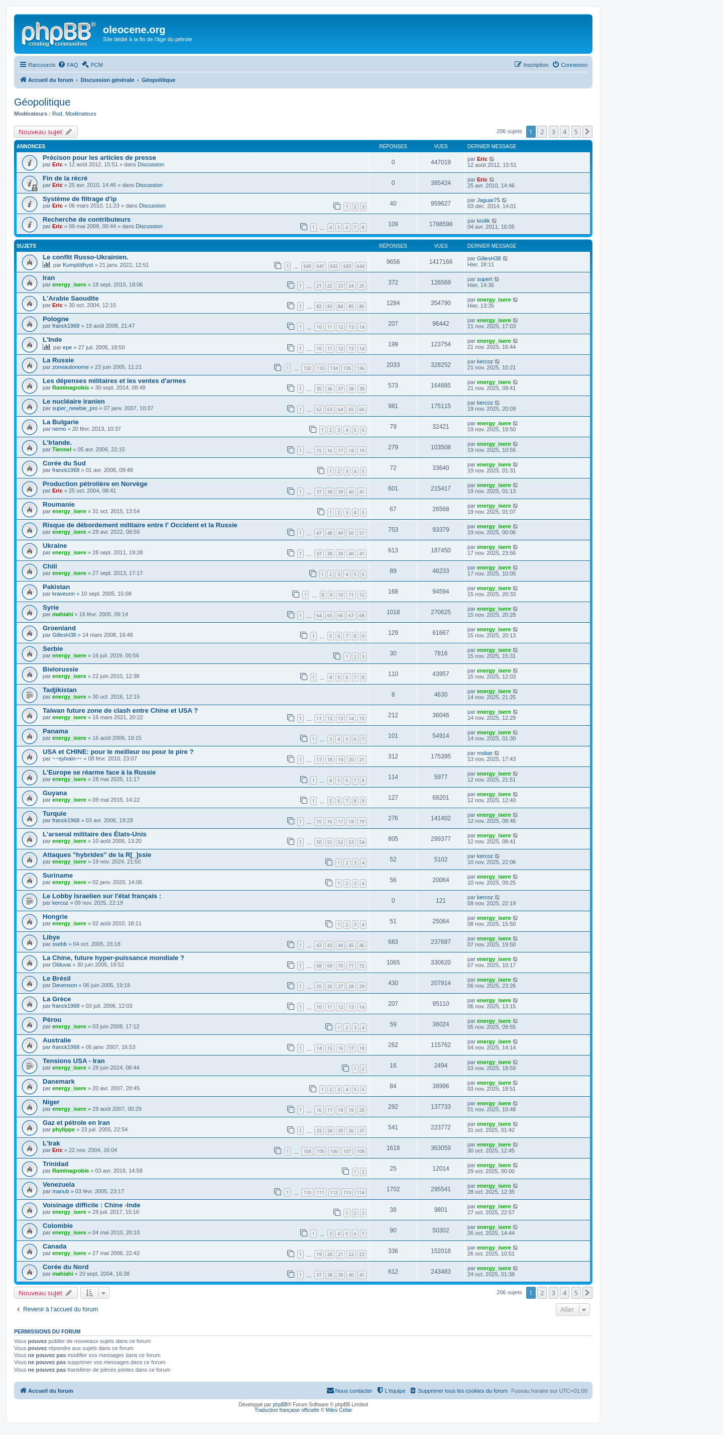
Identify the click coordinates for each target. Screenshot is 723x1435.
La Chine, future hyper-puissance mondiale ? (113, 958)
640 (307, 266)
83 (329, 306)
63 (329, 409)
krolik (483, 221)
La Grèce (57, 999)
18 (350, 450)
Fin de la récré (65, 178)
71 (350, 966)
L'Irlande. (57, 442)
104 (307, 1151)
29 (362, 986)
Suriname (58, 875)
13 (350, 327)
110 (307, 1192)
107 (347, 1151)
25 (362, 285)
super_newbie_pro (75, 408)
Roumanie (59, 504)
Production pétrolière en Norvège (95, 484)
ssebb (59, 944)
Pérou (52, 1019)
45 (350, 945)
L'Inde (52, 339)
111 (320, 1192)
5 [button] (576, 131)
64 (340, 409)
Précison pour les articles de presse (99, 157)
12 (340, 327)
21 (318, 285)
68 (362, 615)
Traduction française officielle (287, 1410)
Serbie (53, 648)
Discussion (151, 164)
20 (350, 759)
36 (329, 389)
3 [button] (553, 131)
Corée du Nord (66, 1267)
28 (350, 986)
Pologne (56, 319)
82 (318, 306)
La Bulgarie (61, 422)
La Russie (58, 360)
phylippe (63, 1129)
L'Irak (51, 1143)
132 (307, 368)
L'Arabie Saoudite (71, 298)
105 (320, 1151)
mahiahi (62, 614)
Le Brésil (57, 978)
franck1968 (65, 326)
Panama (55, 731)
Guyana (55, 793)
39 (362, 389)
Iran (49, 277)
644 (361, 266)
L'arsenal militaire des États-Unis (95, 834)
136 (361, 368)
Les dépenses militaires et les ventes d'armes (114, 381)
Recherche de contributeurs (87, 219)
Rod (57, 114)
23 (340, 285)
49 (340, 533)
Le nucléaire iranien (74, 401)
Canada (55, 1246)
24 (350, 285)
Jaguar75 (488, 200)
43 (329, 945)
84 (340, 306)
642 (334, 266)
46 (362, 945)
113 (347, 1192)
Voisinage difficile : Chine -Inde (92, 1205)
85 (350, 306)
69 (329, 966)
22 (329, 285)
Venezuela (59, 1184)
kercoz (485, 361)
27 (340, 986)
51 (362, 533)
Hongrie (55, 916)
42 (318, 945)
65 (350, 409)
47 (318, 533)
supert (485, 279)
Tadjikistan (60, 690)
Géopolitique (42, 102)
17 (340, 450)
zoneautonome (70, 367)
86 (362, 306)
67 (350, 615)
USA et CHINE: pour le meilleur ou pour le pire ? (118, 751)
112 (334, 1192)
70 (340, 966)
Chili (50, 566)
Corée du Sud (64, 463)
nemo (59, 429)
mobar (485, 753)
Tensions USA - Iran (74, 1061)
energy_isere (69, 284)
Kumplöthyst (78, 265)
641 (320, 266)
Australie (57, 1040)
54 (362, 842)
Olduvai (61, 965)
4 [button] (564, 131)
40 (350, 492)
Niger (51, 1102)
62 (318, 409)
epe (67, 347)
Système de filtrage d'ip (80, 199)
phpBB (280, 1404)
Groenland (59, 628)
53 (350, 842)
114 (361, 1192)
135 (347, 368)
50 (350, 533)
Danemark (59, 1081)
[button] (587, 132)
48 (329, 533)
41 (362, 492)
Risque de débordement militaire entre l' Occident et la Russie (140, 525)
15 (318, 450)
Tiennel (61, 449)
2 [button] (542, 131)
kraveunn (63, 594)
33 (318, 1130)
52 (340, 842)
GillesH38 (489, 258)
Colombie (58, 1225)
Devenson (64, 985)
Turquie (54, 813)
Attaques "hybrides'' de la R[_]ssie (97, 854)
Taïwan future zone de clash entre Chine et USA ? (120, 710)
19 (362, 450)
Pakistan (56, 587)
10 (318, 327)
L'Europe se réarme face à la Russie (99, 772)
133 (320, 368)
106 (334, 1151)
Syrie (51, 607)
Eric (57, 164)
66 (362, 409)
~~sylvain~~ (67, 758)
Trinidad (55, 1164)
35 (318, 389)
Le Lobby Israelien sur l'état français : (102, 896)
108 (361, 1151)
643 (347, 266)
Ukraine (55, 545)
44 (340, 945)
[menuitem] (68, 65)
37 (340, 389)
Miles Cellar (339, 1410)
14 (362, 327)
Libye (51, 937)
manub (60, 1191)
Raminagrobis (70, 388)
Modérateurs (80, 114)
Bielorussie (60, 669)
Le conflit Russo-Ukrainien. (86, 257)
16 (329, 450)
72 (362, 966)
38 (350, 389)
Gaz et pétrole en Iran (76, 1122)
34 (329, 1130)
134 (334, 368)
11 (329, 327)
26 (329, 986)
